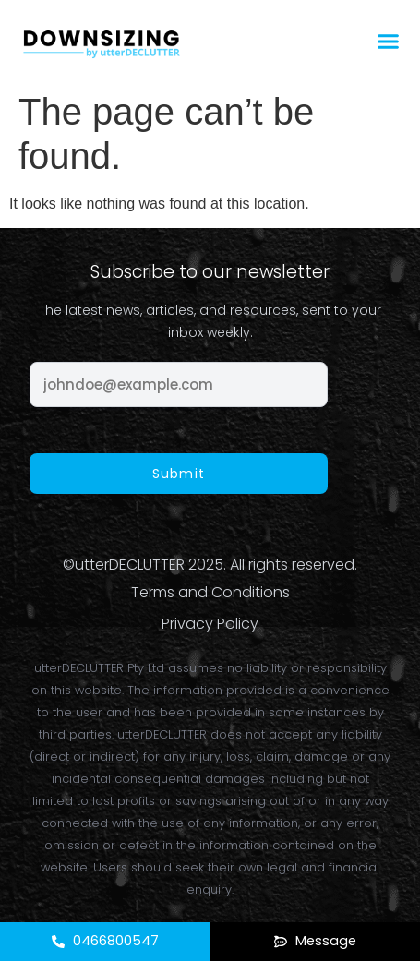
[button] (388, 41)
